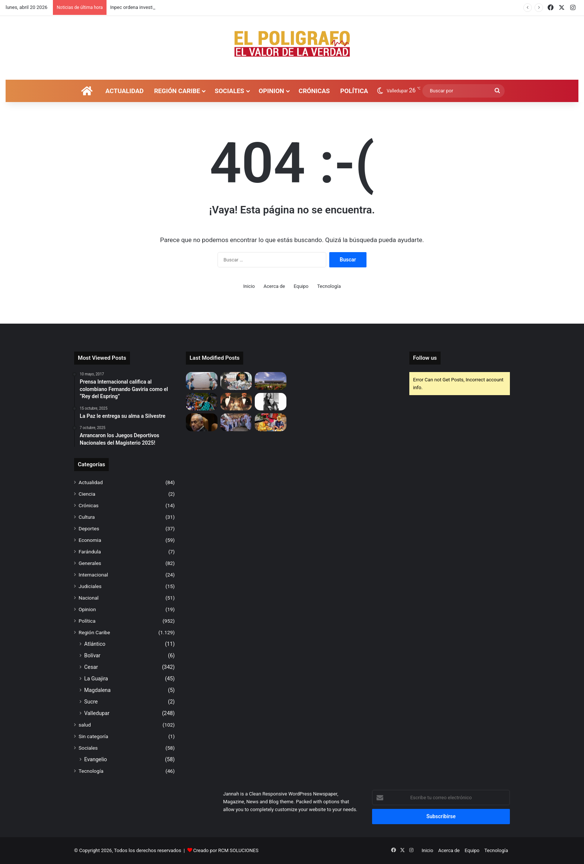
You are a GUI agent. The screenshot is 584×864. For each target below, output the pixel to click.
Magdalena (97, 690)
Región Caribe (177, 91)
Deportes (89, 528)
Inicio (249, 286)
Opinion (271, 91)
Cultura (87, 517)
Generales (90, 563)
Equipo (301, 286)
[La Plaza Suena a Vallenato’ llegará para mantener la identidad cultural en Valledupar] (270, 422)
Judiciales (90, 586)
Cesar (91, 667)
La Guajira (96, 679)
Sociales (229, 91)
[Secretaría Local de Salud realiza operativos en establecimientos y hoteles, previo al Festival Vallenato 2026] (202, 381)
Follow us (425, 358)
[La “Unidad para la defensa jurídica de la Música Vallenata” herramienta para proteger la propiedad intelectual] (202, 402)
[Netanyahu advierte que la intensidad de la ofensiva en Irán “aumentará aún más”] (202, 422)
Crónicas (314, 91)
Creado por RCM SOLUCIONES (225, 850)
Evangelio (95, 759)
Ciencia (87, 494)
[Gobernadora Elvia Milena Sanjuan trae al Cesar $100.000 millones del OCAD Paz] (236, 422)
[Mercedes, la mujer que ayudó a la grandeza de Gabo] (270, 402)
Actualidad (124, 91)
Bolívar (92, 655)
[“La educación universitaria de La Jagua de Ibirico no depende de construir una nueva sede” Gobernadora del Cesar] (270, 381)
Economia (90, 540)
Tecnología (329, 286)
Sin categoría (93, 736)
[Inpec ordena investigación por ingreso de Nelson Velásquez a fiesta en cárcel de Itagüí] (236, 381)
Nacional (89, 598)
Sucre (91, 702)
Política (354, 91)
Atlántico (94, 644)
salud (85, 725)
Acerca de (274, 286)
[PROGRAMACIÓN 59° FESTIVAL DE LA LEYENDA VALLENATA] (236, 402)
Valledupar (97, 713)
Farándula (90, 552)
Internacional (93, 575)
